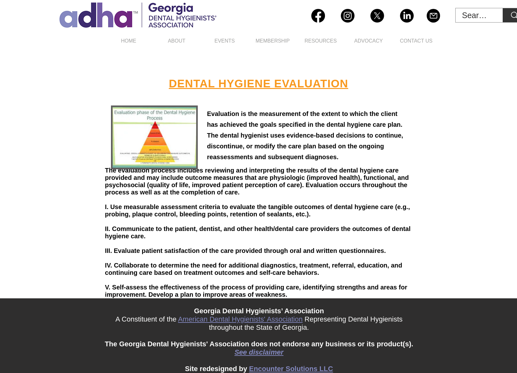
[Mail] (433, 16)
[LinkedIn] (407, 16)
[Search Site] (475, 15)
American (194, 319)
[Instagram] (348, 16)
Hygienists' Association (267, 319)
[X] (377, 16)
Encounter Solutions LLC (291, 369)
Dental (221, 319)
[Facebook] (318, 16)
